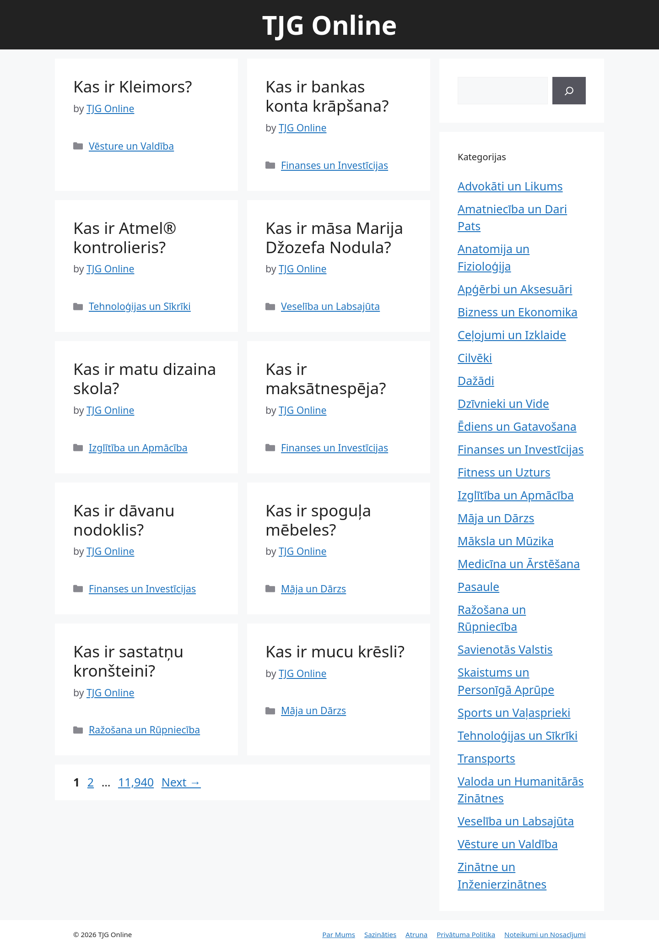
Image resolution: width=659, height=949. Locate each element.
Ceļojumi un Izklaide (512, 334)
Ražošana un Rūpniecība (144, 729)
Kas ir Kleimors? (132, 86)
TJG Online (329, 25)
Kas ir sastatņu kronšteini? (128, 660)
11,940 (136, 782)
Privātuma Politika (466, 934)
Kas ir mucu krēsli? (335, 651)
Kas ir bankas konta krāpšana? (327, 96)
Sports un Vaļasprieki (514, 712)
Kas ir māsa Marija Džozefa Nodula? (334, 237)
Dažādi (476, 380)
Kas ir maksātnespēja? (325, 378)
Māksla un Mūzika (506, 540)
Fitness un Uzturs (504, 472)
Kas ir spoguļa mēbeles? (318, 519)
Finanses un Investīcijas (334, 165)
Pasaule (478, 586)
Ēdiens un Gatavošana (517, 426)
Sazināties (380, 934)
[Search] (569, 90)
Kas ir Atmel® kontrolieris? (124, 237)
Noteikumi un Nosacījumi (545, 934)
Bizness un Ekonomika (518, 312)
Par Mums (338, 934)
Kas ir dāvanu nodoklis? (124, 519)
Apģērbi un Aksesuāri (515, 289)
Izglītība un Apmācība (138, 447)
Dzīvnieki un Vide (503, 403)
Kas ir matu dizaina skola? (144, 378)
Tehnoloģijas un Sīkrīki (140, 306)
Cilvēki (475, 357)
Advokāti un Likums (510, 186)
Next (181, 782)
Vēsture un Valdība (131, 145)
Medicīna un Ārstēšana (519, 563)
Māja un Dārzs (313, 588)
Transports (486, 758)
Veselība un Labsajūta (330, 306)
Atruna (416, 934)
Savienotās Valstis (505, 649)
